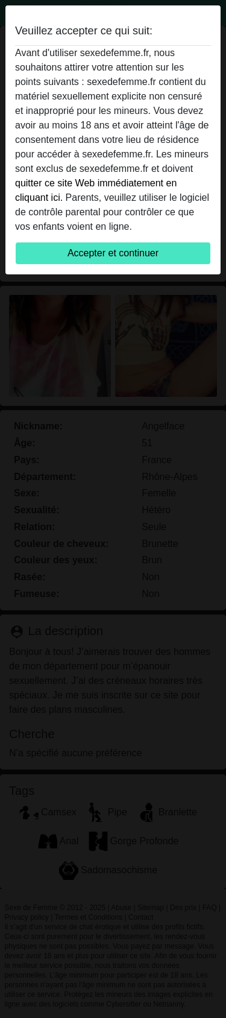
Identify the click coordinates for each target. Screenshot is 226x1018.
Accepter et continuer (113, 253)
